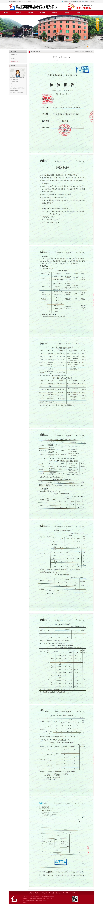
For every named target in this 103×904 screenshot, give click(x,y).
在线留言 (79, 12)
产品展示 (18, 12)
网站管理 (25, 902)
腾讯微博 (66, 1)
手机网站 (86, 1)
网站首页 (6, 12)
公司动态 (42, 12)
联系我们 (67, 12)
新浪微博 (73, 1)
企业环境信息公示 (15, 61)
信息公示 (54, 12)
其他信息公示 (14, 54)
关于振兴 (30, 12)
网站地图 (92, 1)
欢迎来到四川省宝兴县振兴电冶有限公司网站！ (21, 1)
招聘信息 (13, 58)
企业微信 (79, 1)
